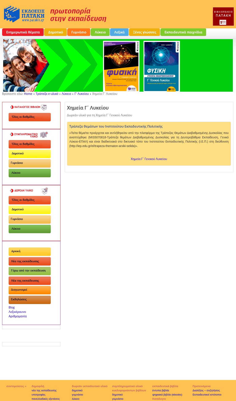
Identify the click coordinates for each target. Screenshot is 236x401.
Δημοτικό (55, 32)
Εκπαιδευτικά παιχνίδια (183, 32)
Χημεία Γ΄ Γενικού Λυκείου (149, 159)
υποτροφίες (39, 394)
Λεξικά (119, 32)
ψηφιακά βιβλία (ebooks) (167, 394)
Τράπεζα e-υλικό (47, 94)
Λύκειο (100, 32)
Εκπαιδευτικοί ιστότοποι (207, 394)
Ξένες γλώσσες (144, 32)
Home (28, 94)
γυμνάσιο (77, 394)
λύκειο (75, 398)
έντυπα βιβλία (160, 390)
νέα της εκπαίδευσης (44, 390)
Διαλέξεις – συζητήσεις (206, 390)
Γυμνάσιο (78, 32)
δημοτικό (77, 390)
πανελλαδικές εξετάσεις (46, 398)
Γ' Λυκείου (82, 94)
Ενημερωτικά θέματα (23, 32)
